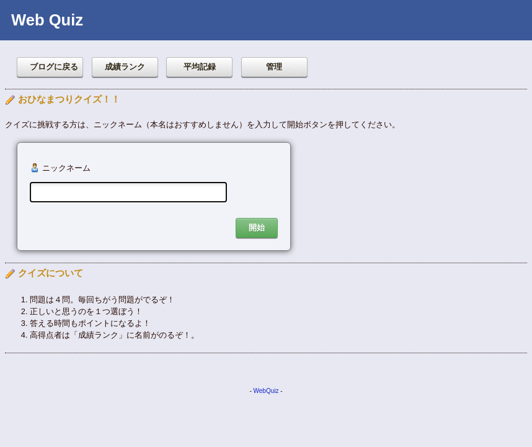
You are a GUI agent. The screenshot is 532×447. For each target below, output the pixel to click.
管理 (274, 66)
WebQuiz (266, 390)
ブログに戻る (54, 66)
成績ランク (125, 66)
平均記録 (200, 66)
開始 (257, 227)
